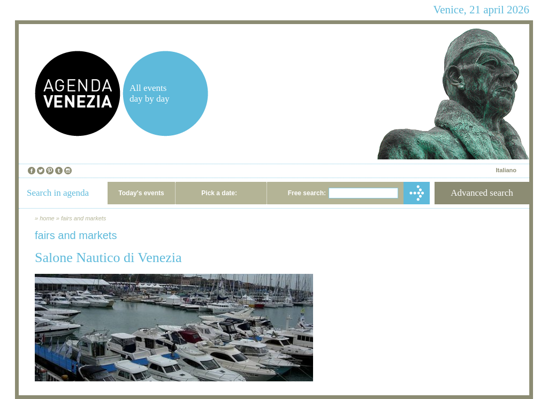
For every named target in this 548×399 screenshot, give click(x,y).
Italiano (506, 170)
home (47, 218)
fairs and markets (83, 218)
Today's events (141, 193)
